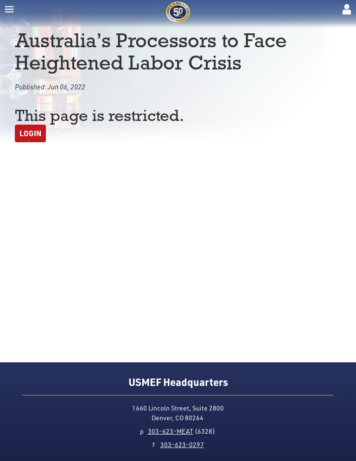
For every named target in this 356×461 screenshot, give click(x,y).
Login (30, 133)
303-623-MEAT (170, 431)
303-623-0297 (182, 444)
